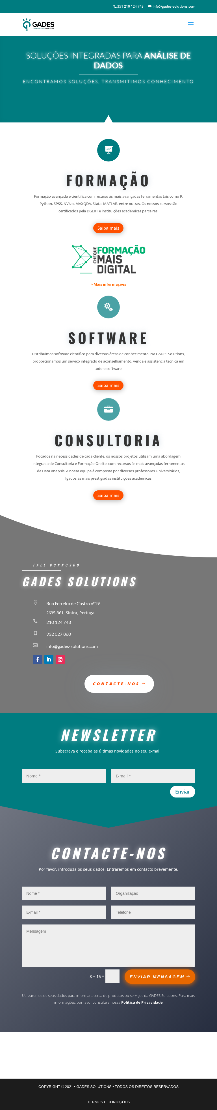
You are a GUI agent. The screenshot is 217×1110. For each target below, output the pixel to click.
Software (108, 337)
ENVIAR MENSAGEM (157, 976)
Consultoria (108, 439)
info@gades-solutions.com (72, 646)
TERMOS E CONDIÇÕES (108, 1102)
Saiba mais (108, 228)
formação (108, 179)
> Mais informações (108, 284)
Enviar (182, 791)
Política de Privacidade (142, 1002)
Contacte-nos (116, 683)
